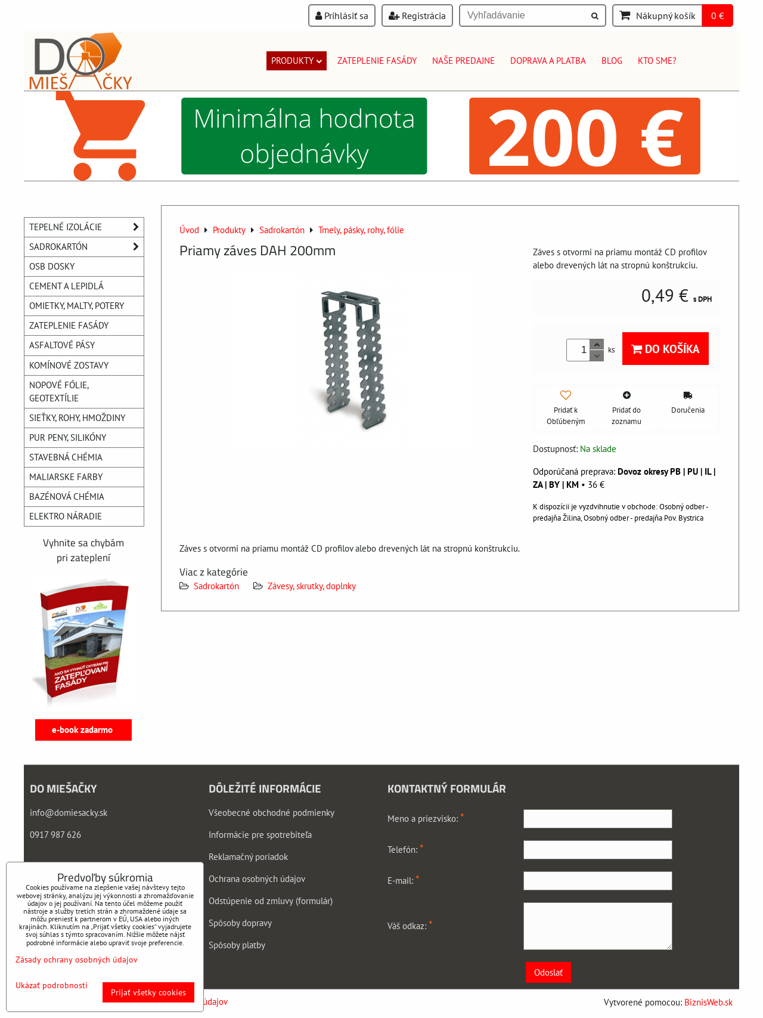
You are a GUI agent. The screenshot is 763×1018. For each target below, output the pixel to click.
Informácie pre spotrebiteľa (260, 834)
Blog (611, 60)
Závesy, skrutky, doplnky (312, 586)
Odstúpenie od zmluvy (251, 900)
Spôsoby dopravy (240, 923)
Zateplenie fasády (377, 60)
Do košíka (665, 348)
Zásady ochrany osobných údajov (76, 959)
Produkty (296, 60)
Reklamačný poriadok (248, 856)
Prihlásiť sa (341, 15)
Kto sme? (657, 60)
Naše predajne (463, 60)
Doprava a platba (548, 60)
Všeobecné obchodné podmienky (271, 812)
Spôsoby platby (237, 945)
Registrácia (417, 15)
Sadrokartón (216, 586)
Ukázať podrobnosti (51, 985)
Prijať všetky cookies (148, 992)
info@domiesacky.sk (68, 812)
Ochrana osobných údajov (257, 878)
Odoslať (548, 972)
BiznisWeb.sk (708, 1002)
